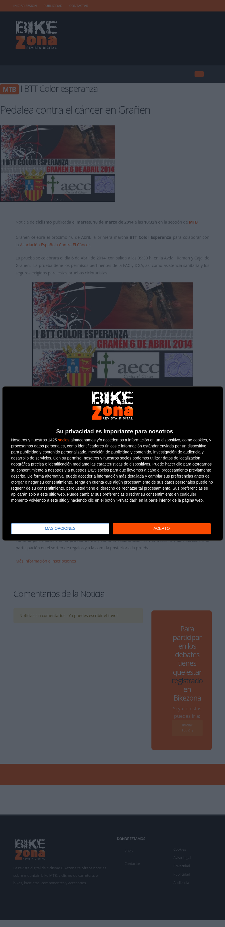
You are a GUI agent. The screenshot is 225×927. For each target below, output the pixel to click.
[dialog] (112, 464)
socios (64, 440)
